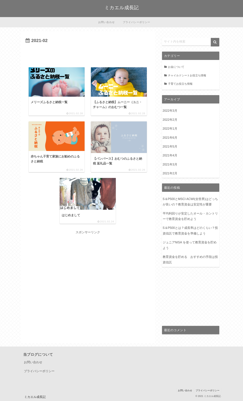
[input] (190, 41)
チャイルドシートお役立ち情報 (187, 75)
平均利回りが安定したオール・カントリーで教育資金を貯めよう (190, 216)
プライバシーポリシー (39, 371)
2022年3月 (170, 110)
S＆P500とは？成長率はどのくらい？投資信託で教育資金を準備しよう (190, 230)
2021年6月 (170, 137)
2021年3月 (170, 164)
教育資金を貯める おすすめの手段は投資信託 (190, 259)
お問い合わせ (33, 362)
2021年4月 (170, 155)
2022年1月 (170, 128)
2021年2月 (170, 173)
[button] (215, 42)
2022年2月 (170, 119)
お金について (176, 66)
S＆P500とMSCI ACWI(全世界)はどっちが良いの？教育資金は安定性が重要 (190, 201)
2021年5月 (170, 146)
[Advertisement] (88, 54)
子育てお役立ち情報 (180, 83)
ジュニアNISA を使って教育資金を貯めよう (190, 245)
